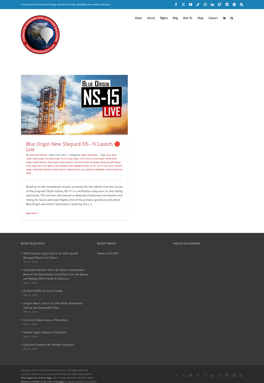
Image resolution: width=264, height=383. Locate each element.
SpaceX (89, 169)
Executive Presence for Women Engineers (48, 344)
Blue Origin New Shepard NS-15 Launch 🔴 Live (73, 146)
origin (29, 169)
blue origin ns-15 (58, 158)
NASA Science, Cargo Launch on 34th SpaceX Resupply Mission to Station (50, 255)
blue (108, 154)
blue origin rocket (102, 158)
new (39, 165)
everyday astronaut (100, 162)
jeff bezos (115, 162)
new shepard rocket (79, 165)
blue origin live (40, 158)
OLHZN (118, 165)
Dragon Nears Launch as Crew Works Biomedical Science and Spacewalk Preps (53, 305)
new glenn (48, 165)
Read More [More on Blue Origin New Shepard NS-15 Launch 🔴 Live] (31, 213)
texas (115, 169)
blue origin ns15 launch (80, 158)
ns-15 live (102, 165)
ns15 (111, 165)
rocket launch (59, 169)
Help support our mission (36, 374)
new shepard (61, 165)
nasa (33, 165)
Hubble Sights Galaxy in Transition (44, 332)
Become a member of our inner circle (42, 377)
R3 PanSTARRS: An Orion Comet (42, 291)
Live (28, 165)
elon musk (83, 162)
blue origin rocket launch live (62, 162)
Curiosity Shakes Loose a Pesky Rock (45, 320)
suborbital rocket (102, 169)
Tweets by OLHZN (107, 253)
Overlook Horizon (38, 154)
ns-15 (93, 165)
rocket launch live (76, 169)
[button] (231, 17)
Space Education (89, 154)
